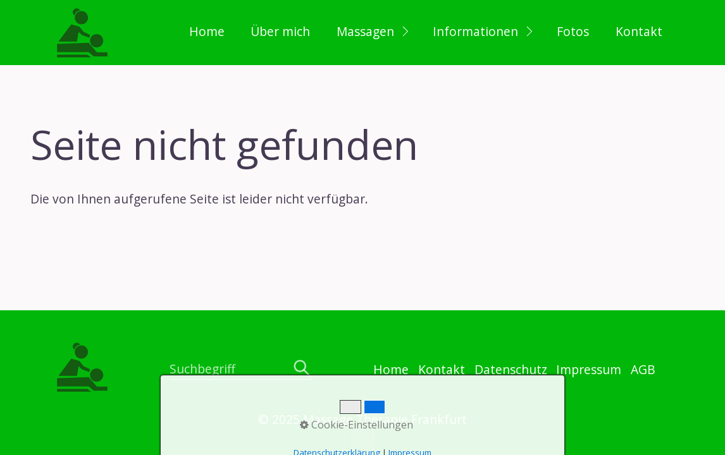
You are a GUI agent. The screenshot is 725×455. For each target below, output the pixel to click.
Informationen (475, 31)
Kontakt (639, 31)
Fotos (573, 31)
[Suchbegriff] (240, 370)
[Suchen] (303, 370)
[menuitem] (206, 32)
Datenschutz (510, 369)
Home (207, 31)
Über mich (280, 31)
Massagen (365, 31)
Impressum (588, 369)
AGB (643, 369)
